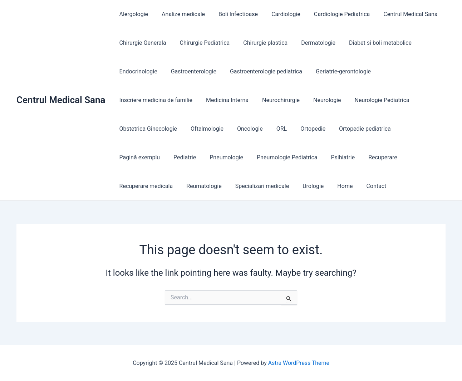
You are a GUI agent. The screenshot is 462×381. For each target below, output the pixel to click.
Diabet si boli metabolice (370, 42)
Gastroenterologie (190, 71)
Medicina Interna (224, 100)
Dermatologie (311, 42)
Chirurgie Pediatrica (202, 42)
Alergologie (132, 14)
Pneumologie (169, 157)
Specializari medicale (192, 186)
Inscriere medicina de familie (154, 100)
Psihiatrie (281, 157)
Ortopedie (303, 128)
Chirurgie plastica (260, 42)
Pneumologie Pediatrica (227, 157)
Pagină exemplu (410, 128)
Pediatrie (129, 157)
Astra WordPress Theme (298, 363)
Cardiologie (278, 14)
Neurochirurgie (275, 100)
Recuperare (319, 157)
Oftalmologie (203, 128)
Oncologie (244, 128)
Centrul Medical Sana (60, 100)
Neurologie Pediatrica (372, 100)
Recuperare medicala (371, 157)
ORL (274, 128)
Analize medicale (180, 14)
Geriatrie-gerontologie (335, 71)
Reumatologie (135, 186)
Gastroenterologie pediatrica (261, 71)
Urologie (240, 186)
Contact (300, 186)
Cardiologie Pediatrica (332, 14)
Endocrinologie (137, 71)
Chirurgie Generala (141, 42)
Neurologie (319, 100)
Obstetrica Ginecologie (147, 128)
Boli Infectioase (232, 14)
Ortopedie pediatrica (353, 128)
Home (270, 186)
